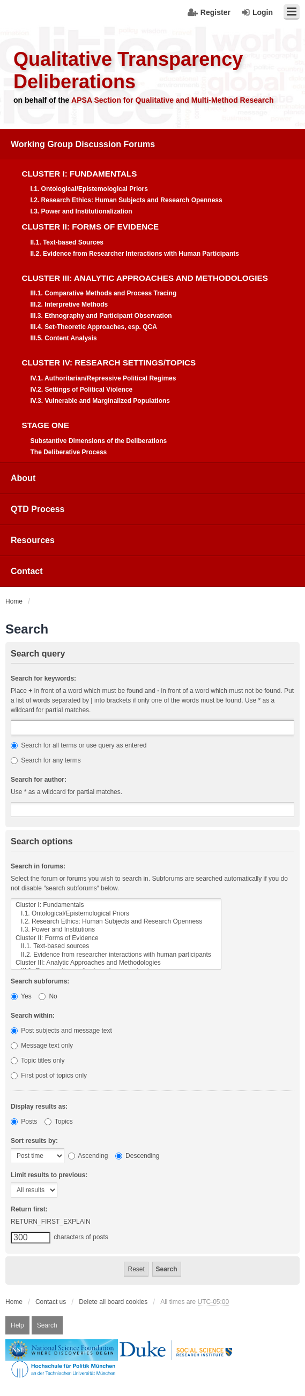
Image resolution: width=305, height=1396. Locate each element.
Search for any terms (46, 760)
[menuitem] (152, 296)
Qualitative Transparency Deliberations (128, 70)
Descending (137, 1155)
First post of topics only (49, 1075)
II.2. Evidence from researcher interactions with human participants (116, 955)
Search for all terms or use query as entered (78, 745)
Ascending (88, 1155)
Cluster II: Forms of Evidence (116, 938)
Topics (58, 1121)
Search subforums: (40, 981)
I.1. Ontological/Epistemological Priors (116, 914)
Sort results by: (34, 1141)
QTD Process (37, 509)
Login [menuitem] (262, 12)
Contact (27, 571)
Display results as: (39, 1106)
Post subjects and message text (61, 1030)
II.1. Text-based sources (116, 946)
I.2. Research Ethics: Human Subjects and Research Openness (116, 922)
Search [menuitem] (47, 1325)
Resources (33, 540)
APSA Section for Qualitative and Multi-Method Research (172, 100)
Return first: (29, 1209)
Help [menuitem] (17, 1325)
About (23, 478)
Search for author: (38, 779)
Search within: (33, 1015)
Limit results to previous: (49, 1175)
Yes (21, 996)
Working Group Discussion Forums (83, 144)
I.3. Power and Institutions (116, 930)
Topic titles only (38, 1060)
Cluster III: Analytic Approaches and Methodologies (116, 963)
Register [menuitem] (215, 12)
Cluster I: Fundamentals (116, 905)
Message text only (42, 1045)
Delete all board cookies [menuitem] (113, 1302)
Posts (24, 1121)
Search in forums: (38, 866)
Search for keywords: (43, 678)
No (48, 996)
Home (14, 1302)
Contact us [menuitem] (50, 1302)
